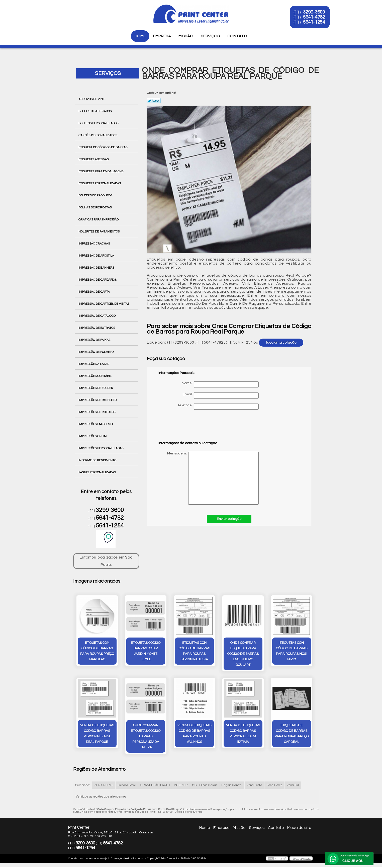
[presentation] (190, 427)
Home (140, 36)
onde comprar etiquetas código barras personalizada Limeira (145, 736)
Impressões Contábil (95, 376)
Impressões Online (93, 436)
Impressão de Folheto (96, 352)
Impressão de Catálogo (97, 316)
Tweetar (154, 100)
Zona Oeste (274, 785)
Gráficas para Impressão (98, 219)
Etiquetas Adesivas (93, 159)
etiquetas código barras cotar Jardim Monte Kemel (145, 651)
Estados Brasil (127, 785)
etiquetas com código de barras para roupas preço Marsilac (97, 651)
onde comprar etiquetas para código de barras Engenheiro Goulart (243, 654)
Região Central (231, 785)
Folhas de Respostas (95, 207)
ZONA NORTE (103, 785)
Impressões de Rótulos (97, 412)
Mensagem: (208, 478)
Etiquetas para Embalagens (101, 171)
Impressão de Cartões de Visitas (104, 303)
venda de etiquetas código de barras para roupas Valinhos (194, 734)
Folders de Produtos (95, 195)
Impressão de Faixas (94, 340)
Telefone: (218, 407)
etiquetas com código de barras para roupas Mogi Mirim (291, 651)
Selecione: (82, 785)
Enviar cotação (229, 519)
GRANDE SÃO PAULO (155, 785)
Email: (221, 395)
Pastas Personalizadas (97, 472)
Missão (185, 36)
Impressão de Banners (96, 267)
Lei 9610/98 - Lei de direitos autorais (180, 812)
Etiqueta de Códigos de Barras (103, 147)
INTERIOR (181, 785)
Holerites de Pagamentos (99, 231)
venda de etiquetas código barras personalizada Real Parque (97, 734)
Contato (237, 36)
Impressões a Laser (94, 364)
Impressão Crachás (94, 243)
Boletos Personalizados (98, 123)
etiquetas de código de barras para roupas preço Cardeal (292, 734)
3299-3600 (314, 12)
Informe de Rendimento (97, 460)
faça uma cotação (281, 342)
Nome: (220, 384)
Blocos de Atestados (95, 111)
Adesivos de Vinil (92, 99)
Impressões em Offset (96, 424)
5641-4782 (314, 17)
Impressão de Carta (94, 291)
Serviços (210, 36)
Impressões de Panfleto (97, 400)
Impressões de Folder (96, 388)
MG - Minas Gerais (204, 785)
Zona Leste (254, 785)
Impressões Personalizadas (101, 448)
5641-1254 (314, 22)
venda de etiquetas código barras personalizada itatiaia (243, 734)
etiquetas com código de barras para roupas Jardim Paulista (194, 651)
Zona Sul (293, 785)
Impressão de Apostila (96, 255)
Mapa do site (299, 828)
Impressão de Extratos (97, 328)
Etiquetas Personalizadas (100, 183)
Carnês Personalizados (98, 135)
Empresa (162, 36)
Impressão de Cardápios (97, 279)
